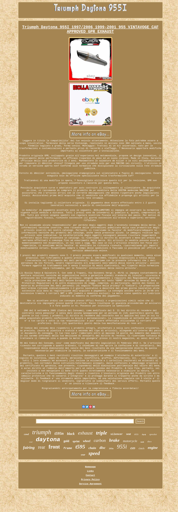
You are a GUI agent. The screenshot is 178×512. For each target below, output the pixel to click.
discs (150, 441)
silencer (117, 434)
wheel (86, 441)
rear (41, 447)
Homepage (90, 467)
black (71, 434)
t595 (80, 447)
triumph (41, 432)
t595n (59, 433)
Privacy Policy (90, 479)
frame (67, 448)
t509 (132, 448)
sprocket (153, 434)
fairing (29, 447)
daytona (48, 439)
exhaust (85, 433)
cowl (26, 434)
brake (114, 440)
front (54, 447)
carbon (100, 440)
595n (111, 448)
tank (142, 442)
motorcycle (130, 441)
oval (30, 442)
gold (66, 441)
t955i (136, 434)
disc (102, 447)
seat (128, 434)
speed (94, 453)
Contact (90, 475)
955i (122, 447)
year (83, 454)
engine (153, 448)
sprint (76, 441)
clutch (141, 448)
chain (92, 448)
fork (144, 435)
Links (90, 471)
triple (101, 433)
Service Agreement (90, 484)
